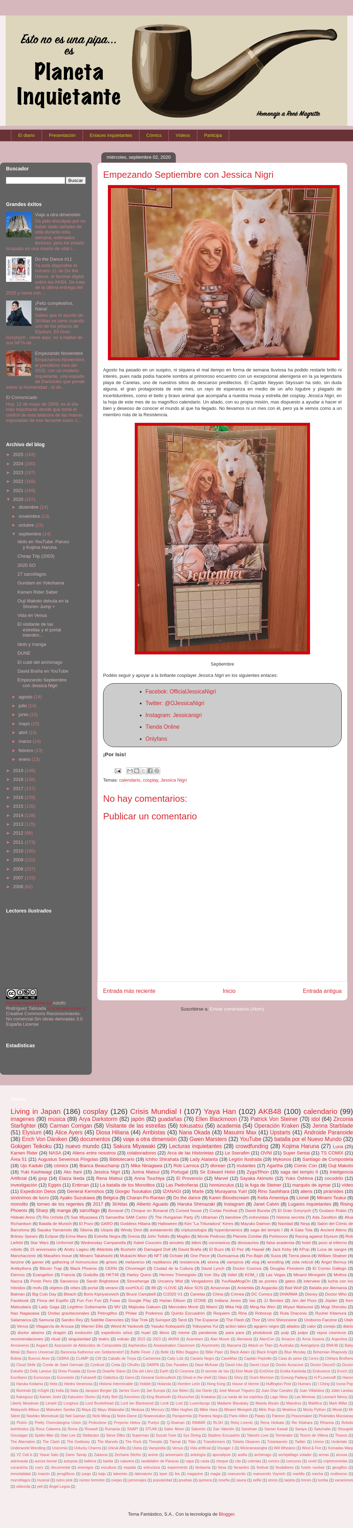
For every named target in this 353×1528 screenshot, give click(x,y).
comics (273, 1461)
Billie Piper (214, 1352)
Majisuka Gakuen (144, 1306)
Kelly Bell (110, 1397)
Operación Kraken (276, 1126)
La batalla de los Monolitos (127, 1185)
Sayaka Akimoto (257, 1178)
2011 (19, 842)
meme (184, 1332)
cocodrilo (334, 1178)
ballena (90, 1461)
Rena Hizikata (272, 1423)
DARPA (152, 1365)
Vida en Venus (32, 615)
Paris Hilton (238, 1416)
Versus (177, 1448)
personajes (137, 1480)
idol (315, 1119)
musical (43, 1480)
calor (311, 1326)
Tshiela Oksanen (246, 1442)
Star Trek (139, 1319)
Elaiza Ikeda (71, 1178)
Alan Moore (219, 1339)
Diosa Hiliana (112, 1132)
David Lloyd (259, 1365)
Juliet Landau (342, 1391)
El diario (26, 135)
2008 (19, 869)
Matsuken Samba (60, 1410)
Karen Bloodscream (229, 1197)
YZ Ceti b (24, 1455)
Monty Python (314, 1410)
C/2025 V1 (173, 1294)
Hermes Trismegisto (177, 1274)
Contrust (97, 1365)
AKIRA (173, 1339)
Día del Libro (142, 1371)
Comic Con (305, 1165)
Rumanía (112, 1429)
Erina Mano (76, 1236)
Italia (74, 1391)
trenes (306, 1480)
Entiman (80, 1185)
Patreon (278, 1416)
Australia (286, 1345)
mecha (317, 1474)
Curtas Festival (224, 1210)
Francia (68, 1274)
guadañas (170, 1119)
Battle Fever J (142, 1352)
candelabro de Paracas (160, 1461)
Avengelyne (309, 1345)
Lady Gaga (49, 1306)
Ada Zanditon (324, 1217)
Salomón (198, 1429)
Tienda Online (162, 727)
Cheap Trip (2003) (35, 556)
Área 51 (19, 1159)
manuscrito (237, 1474)
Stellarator (90, 1435)
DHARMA (289, 1294)
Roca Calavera (48, 1429)
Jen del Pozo (304, 1300)
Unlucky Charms (87, 1448)
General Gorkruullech (158, 1378)
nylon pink (64, 1480)
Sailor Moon (174, 1429)
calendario (129, 780)
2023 (19, 472)
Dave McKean (206, 1365)
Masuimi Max (240, 1132)
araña (242, 1455)
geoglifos (339, 1467)
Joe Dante (203, 1391)
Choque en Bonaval (149, 1210)
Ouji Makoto (340, 1165)
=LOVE (170, 1287)
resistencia (189, 1262)
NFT (158, 1255)
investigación (24, 1185)
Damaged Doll (157, 1249)
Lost (179, 1403)
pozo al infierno (332, 1242)
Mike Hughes (182, 1410)
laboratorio (143, 1474)
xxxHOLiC (134, 1287)
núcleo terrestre (91, 1480)
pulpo (303, 1332)
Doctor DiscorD (322, 1365)
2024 (19, 463)
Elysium (32, 1132)
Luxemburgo (200, 1403)
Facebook (20, 1300)
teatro (103, 1338)
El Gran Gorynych (294, 1210)
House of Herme (245, 1384)
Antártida (245, 1287)
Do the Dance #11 (53, 259)
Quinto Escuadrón (188, 1313)
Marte (198, 1191)
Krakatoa (208, 1397)
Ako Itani (73, 1172)
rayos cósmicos (331, 1332)
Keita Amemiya (273, 1197)
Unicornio (60, 1448)
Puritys (153, 1423)
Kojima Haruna (300, 1146)
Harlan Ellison (173, 1300)
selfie (257, 1480)
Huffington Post (278, 1384)
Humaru (304, 1384)
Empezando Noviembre (59, 353)
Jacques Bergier (98, 1391)
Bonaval (115, 1210)
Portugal (179, 1172)
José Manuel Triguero (237, 1391)
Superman (140, 1435)
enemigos (86, 1467)
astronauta (19, 1461)
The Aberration (23, 1442)
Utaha (137, 1448)
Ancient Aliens (334, 1229)
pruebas (185, 1480)
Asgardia (269, 1287)
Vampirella (157, 1448)
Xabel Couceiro (147, 1242)
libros (164, 1332)
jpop (42, 1178)
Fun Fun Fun (89, 1300)
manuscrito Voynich (269, 1474)
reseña (224, 1480)
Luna (338, 1146)
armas (324, 1455)
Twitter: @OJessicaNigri (174, 703)
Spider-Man (44, 1435)
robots (16, 1249)
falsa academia (280, 1242)
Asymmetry (211, 1345)
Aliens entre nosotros (94, 1153)
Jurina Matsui (146, 1172)
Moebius (289, 1410)
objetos (55, 1287)
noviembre (30, 516)
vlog (255, 1262)
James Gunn (129, 1391)
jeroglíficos (65, 1474)
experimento (177, 1467)
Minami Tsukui (331, 1197)
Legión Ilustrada (245, 1159)
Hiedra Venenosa (78, 1384)
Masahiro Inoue (57, 1255)
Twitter (300, 1442)
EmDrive (266, 1371)
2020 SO (26, 565)
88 (153, 1287)
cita (238, 1461)
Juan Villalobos (311, 1391)
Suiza (275, 1255)
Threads (155, 1442)
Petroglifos (107, 1313)
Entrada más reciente (129, 991)
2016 (19, 797)
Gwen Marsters (208, 1139)
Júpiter (331, 1300)
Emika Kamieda (293, 1371)
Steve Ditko (115, 1435)
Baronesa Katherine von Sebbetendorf (92, 1352)
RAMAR (199, 1423)
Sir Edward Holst (217, 1172)
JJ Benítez (273, 1300)
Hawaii (258, 1249)
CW (98, 1358)
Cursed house (189, 1210)
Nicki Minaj (101, 1416)
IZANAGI (172, 1191)
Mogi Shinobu (333, 1306)
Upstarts (280, 1132)
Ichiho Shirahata (162, 1159)
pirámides (333, 1191)
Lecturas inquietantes (195, 1146)
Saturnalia (322, 1429)
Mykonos (282, 1159)
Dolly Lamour (41, 1371)
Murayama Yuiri (231, 1191)
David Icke (234, 1365)
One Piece (200, 1255)
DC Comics (261, 1294)
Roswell (91, 1429)
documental (60, 1467)
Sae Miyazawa (84, 1217)
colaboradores (141, 1153)
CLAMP (82, 1358)
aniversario (174, 1455)
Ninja (305, 1223)
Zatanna (100, 1455)
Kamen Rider (24, 1153)
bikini (196, 1242)
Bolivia (16, 1358)
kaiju (102, 1474)
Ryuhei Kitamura (330, 1313)
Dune (91, 1371)
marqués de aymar (311, 1185)
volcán (123, 1338)
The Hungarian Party (174, 1217)
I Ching (323, 1384)
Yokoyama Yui (205, 1326)
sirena (213, 1262)
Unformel (64, 1242)
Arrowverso (20, 1345)
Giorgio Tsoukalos (133, 1191)
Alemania (244, 1339)
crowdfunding (251, 1146)
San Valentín (223, 1429)
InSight (43, 1391)
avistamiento (161, 1229)
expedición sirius (117, 1332)
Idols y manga (31, 644)
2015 (19, 806)
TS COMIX (332, 1153)
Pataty (260, 1416)
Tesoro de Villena (314, 1435)
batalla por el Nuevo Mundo (308, 1139)
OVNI (266, 1153)
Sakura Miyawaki (134, 1146)
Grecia (134, 1236)
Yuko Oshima (299, 1178)
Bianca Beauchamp (99, 1165)
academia (229, 1126)
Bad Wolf (293, 1287)
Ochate (176, 1255)
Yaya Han (220, 1111)
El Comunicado (21, 397)
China (218, 1294)
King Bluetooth (159, 1397)
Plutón (22, 1423)
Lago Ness (279, 1397)
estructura (152, 1467)
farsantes (241, 1467)
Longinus (71, 1403)
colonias (254, 1461)
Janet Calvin (266, 1204)
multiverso (338, 1474)
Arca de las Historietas (190, 1153)
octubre (27, 525)
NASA (55, 1153)
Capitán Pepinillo (257, 1358)
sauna (241, 1480)
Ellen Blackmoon (216, 1119)
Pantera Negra (210, 1416)
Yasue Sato (48, 1455)
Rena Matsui (109, 1178)
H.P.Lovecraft (325, 1378)
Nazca (16, 1281)
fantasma (202, 1467)
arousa (341, 1455)
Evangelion (43, 1274)
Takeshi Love (257, 1435)
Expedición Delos (38, 1191)
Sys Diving (192, 1435)
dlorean (217, 1165)
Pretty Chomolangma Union (58, 1423)
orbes (75, 1287)
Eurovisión (65, 1378)
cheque (222, 1461)
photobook (263, 1332)
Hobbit (145, 1384)
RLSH (218, 1423)
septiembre (31, 533)
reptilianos (161, 1262)
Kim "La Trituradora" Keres (209, 1223)
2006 (19, 886)
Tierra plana (299, 1255)
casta (205, 1461)
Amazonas (220, 1287)
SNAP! (132, 1429)
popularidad (162, 1480)
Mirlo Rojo (267, 1410)
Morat (337, 1410)
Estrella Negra (107, 1236)
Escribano (19, 1378)
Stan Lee (68, 1435)
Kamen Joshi (50, 1397)
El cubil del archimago (39, 662)
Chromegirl (135, 1268)
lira (177, 1474)
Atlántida (105, 1249)
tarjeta (290, 1480)
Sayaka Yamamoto (54, 1229)
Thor (256, 1319)
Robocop (263, 1313)
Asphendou (137, 1345)
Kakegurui (24, 1397)
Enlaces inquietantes (111, 135)
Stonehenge (138, 1281)
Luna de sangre (332, 1249)
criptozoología (194, 1229)
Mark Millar (338, 1403)
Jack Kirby (282, 1249)
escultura (108, 1467)
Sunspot (162, 1319)
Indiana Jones (228, 1300)
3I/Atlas (119, 1204)
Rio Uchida (53, 1217)
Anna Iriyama (313, 1339)
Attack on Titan (260, 1345)
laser (164, 1474)
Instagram (234, 1204)
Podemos (154, 1313)
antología (197, 1455)
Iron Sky (212, 1274)
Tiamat (174, 1442)
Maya (86, 1410)
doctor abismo (31, 1332)
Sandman (249, 1429)
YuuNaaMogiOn (236, 1281)
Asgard (42, 1345)
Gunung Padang (294, 1378)
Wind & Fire (311, 1448)
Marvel (221, 1178)
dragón (59, 1332)
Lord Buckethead (99, 1403)
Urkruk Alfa (117, 1448)
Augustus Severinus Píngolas (68, 1159)
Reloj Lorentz (242, 1423)
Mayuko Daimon (256, 1223)
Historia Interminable (116, 1384)
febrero (27, 750)
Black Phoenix (83, 1268)
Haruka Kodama (29, 1384)
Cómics (153, 135)
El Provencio (189, 1178)
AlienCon (266, 1339)
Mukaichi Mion (133, 1255)
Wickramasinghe (253, 1448)
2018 (19, 779)
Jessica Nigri (174, 780)
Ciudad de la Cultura (173, 1268)
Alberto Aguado (152, 1204)
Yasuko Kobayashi (168, 1326)
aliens (306, 1191)
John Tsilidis (158, 1236)
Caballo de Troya (122, 1358)
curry (39, 1467)
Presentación (62, 135)
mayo (25, 723)
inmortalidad (21, 1474)
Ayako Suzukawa (77, 1197)
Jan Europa (155, 1391)
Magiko (183, 1236)
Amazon (288, 1339)
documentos (95, 1139)
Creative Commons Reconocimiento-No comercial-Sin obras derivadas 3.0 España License (44, 1019)
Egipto (54, 1185)
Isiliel (232, 1274)
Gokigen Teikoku (31, 1146)
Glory (238, 1378)
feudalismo (284, 1467)
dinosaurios (248, 1242)
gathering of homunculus (75, 1262)
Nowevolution (155, 1416)
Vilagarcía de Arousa (55, 1326)
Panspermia (182, 1416)
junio (24, 714)
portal (93, 1287)
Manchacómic (23, 1255)
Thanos (341, 1435)
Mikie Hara (208, 1410)
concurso (293, 1461)
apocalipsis (222, 1455)
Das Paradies (177, 1365)
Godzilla (90, 1274)
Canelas (197, 1294)
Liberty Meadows (24, 1403)
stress (273, 1480)
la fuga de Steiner (263, 1185)
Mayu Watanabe (110, 1410)
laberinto (120, 1474)
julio (23, 705)
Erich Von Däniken (44, 1139)
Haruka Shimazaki (196, 1204)
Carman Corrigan (70, 1126)
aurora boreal (46, 1461)
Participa (213, 135)
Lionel (303, 1197)
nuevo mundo (82, 1146)
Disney (311, 1294)
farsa (222, 1467)
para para (235, 1332)
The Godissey (78, 1442)
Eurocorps (42, 1378)
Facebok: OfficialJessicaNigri (180, 692)
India (60, 1391)
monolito (19, 1204)
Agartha (275, 1165)
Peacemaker (302, 1416)
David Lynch (212, 1268)
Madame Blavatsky (233, 1403)
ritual (55, 1338)
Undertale (339, 1442)
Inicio (229, 991)
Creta (115, 1365)
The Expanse (206, 1319)
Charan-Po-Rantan (145, 1197)
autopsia (70, 1461)
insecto (44, 1474)
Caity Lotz (175, 1358)
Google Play (139, 1300)
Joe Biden (180, 1391)
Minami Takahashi (96, 1255)
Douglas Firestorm (287, 1268)
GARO (107, 1223)
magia (215, 1474)
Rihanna (327, 1423)
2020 (19, 499)
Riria (242, 1313)
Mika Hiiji (233, 1306)
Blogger (226, 1514)
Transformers (214, 1442)
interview (312, 1281)
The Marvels (107, 1442)
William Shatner (332, 1255)
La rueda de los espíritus (242, 1397)
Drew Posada (69, 1371)
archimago (262, 1455)
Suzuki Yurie (166, 1435)
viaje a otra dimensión (150, 1139)
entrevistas (259, 1217)
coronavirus (219, 1242)
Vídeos (183, 135)
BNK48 (332, 1345)
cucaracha (19, 1467)
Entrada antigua (322, 991)
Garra (129, 1378)
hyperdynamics (229, 1229)
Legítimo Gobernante (87, 1306)
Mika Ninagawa (146, 1165)
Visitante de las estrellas (136, 1126)
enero (25, 759)
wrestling (276, 1262)
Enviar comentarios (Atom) (237, 1009)
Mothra (340, 1274)
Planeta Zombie (247, 1236)
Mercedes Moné (183, 1306)
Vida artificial (200, 1448)
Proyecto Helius (127, 1423)
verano (112, 1287)
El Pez (238, 1249)
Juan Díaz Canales (277, 1391)
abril (24, 732)
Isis (252, 1300)
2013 (19, 824)
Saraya (301, 1429)
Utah (348, 1319)
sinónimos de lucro (30, 1197)
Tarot (182, 1319)
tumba (323, 1480)
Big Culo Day (44, 1294)
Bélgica (110, 1197)
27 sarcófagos (31, 574)
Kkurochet (186, 1397)
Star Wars (39, 1242)
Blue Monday (295, 1352)
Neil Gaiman (75, 1416)
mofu (37, 1287)
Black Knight (267, 1352)
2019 (19, 770)
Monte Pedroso (211, 1236)
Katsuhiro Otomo (81, 1397)
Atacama (234, 1345)
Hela (53, 1384)
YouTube (250, 1139)
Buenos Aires (39, 1358)
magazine (195, 1474)
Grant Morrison (261, 1378)
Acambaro (194, 1339)
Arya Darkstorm (98, 1119)
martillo (299, 1474)
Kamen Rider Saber (37, 592)
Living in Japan (36, 1111)
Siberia (86, 1229)
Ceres (313, 1358)
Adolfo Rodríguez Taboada (36, 1005)
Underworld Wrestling (28, 1448)
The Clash (51, 1442)
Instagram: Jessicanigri (173, 715)
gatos (290, 1281)
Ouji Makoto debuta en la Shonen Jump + (42, 603)
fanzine (17, 1262)
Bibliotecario (121, 1159)
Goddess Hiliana (135, 1223)
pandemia (208, 1332)
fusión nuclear (312, 1467)
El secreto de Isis (215, 1371)
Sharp (42, 1210)
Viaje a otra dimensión (57, 214)
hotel (306, 1242)
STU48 (151, 1429)
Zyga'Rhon (258, 1172)
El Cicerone (184, 1371)
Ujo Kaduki (31, 1165)
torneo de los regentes (60, 1204)
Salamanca (21, 1319)
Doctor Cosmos (247, 1268)
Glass (222, 1378)
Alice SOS (193, 1287)
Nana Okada (194, 1132)
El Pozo (86, 1223)
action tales (236, 1326)
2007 (19, 877)
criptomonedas (335, 1461)
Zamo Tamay (76, 1455)
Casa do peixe (290, 1358)
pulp (285, 1332)
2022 (19, 481)
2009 (19, 859)
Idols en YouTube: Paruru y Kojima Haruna (43, 544)
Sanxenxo (69, 1281)
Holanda (164, 1384)
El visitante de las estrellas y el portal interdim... (39, 629)
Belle (165, 1352)
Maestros (293, 1403)
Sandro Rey (72, 1319)
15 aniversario (43, 1249)
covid (312, 1461)
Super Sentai (296, 1153)
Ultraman (209, 1217)
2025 (19, 454)
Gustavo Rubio (333, 1210)
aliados (293, 1326)
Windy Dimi (131, 1229)
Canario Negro (202, 1358)
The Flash (235, 1319)
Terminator (284, 1435)
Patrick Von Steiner (274, 1119)
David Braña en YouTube (42, 671)
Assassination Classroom (174, 1345)
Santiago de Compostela (327, 1159)
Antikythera (21, 1268)
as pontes (268, 1281)
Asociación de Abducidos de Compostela (87, 1345)
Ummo (318, 1442)
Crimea (237, 1294)
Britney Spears (24, 1236)
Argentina (339, 1339)
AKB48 (269, 1111)
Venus (23, 1326)
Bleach (70, 1294)
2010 (19, 851)
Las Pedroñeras (182, 1185)
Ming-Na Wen (262, 1306)
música (56, 1119)
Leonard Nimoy (334, 1397)
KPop (304, 1249)
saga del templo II (299, 1172)
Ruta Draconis (293, 1313)
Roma (73, 1429)
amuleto (176, 1242)
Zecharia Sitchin (127, 1455)
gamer (38, 1262)
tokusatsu (191, 1126)
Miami (211, 1306)
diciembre (29, 507)
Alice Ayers (69, 1132)
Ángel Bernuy (333, 1262)
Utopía (107, 1229)
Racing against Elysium (316, 1236)
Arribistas (153, 1132)
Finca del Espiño (52, 1300)
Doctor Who (336, 1294)
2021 (19, 490)
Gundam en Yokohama (40, 583)
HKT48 (112, 1274)
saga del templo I (266, 1229)
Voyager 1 (225, 1448)
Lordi (165, 1403)
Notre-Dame (127, 1416)
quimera (205, 1480)
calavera (127, 1461)
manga (64, 1210)
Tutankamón (277, 1442)
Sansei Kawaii (276, 1429)
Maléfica (315, 1403)
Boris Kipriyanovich (101, 1294)
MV (117, 1306)
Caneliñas (229, 1358)
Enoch (342, 1371)
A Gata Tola (301, 1229)
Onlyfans (156, 739)
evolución (83, 1332)
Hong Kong (216, 1384)
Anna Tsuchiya (149, 1178)
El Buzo (216, 1249)
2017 (19, 788)
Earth (164, 1371)
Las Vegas (276, 1274)
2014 (19, 815)
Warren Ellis (92, 1326)
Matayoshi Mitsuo (25, 1410)
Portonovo (278, 1236)
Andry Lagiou (76, 1249)
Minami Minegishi (309, 1274)
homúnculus (221, 1185)
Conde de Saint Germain (63, 1365)
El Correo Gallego (329, 1268)
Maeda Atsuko (267, 1403)
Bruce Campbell (141, 1294)
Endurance (321, 1371)
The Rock (133, 1442)
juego (86, 1474)
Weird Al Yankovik (126, 1326)
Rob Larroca (186, 1165)
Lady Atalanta (204, 1159)
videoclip (23, 1486)
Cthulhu (133, 1365)
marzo (26, 741)
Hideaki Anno (23, 1217)
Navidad (285, 1223)
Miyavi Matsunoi (298, 1306)
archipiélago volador (295, 1455)
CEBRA (62, 1358)
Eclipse (52, 1236)
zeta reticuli (302, 1262)
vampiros (235, 1262)
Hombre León (189, 1384)
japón (137, 1119)
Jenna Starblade (332, 1126)
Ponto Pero (41, 1281)
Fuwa (115, 1300)
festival (262, 1467)
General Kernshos (85, 1191)
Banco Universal (39, 1352)
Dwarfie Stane (113, 1371)
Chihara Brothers (339, 1358)
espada (130, 1467)
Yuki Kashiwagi (36, 1172)
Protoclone (97, 1423)
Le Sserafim (237, 1153)
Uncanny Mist (170, 1281)
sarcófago (89, 1210)
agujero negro (266, 1326)
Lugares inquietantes (309, 1204)
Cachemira (151, 1358)
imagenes (23, 1119)
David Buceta (257, 1210)
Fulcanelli (88, 1378)
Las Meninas (304, 1397)
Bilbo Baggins (187, 1352)
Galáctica (110, 1378)
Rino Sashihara (273, 1191)
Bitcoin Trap (51, 1268)
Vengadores (202, 1281)
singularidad (79, 1338)
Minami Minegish (238, 1410)
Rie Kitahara (302, 1423)
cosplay (150, 780)
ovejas (116, 1480)
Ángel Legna (59, 1486)
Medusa (137, 1410)
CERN (111, 1268)
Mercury (157, 1410)
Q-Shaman (176, 1423)
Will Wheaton (284, 1448)
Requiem (221, 1313)
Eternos (18, 1274)
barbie (108, 1461)
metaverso (135, 1262)
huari (146, 1332)
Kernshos (132, 1397)
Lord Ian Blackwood (137, 1403)
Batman (18, 1294)
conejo (329, 1326)
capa (190, 1461)
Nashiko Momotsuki (42, 1416)
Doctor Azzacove (290, 1365)
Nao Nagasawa (25, 1313)
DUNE (23, 653)
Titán (192, 1442)
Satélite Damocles (107, 1319)
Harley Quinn (139, 1274)
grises (111, 1262)
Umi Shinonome (282, 1319)
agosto (26, 696)
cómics (61, 1165)
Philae (131, 1313)
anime (153, 1455)
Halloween (167, 1223)
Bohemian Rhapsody (330, 1352)
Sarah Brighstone (102, 1281)
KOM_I (251, 1274)
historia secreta (290, 1217)
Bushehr (128, 1249)
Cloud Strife (26, 1365)
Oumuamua (228, 1255)
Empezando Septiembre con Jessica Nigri (41, 682)
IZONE (200, 1300)
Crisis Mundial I (155, 1111)
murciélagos (20, 1480)
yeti (40, 1486)
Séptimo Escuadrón (224, 1435)
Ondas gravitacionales (68, 1313)
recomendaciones (27, 1338)
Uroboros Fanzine (320, 1319)
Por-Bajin (254, 1255)
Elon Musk (244, 1371)
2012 (19, 833)
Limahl (51, 1403)
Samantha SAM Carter (126, 1217)
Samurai (46, 1319)
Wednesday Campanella (103, 1242)
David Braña (189, 1249)
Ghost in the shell (197, 1378)
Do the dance (187, 1197)
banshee (233, 1217)
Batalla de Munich (55, 1223)
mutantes (246, 1165)
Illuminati (23, 1391)
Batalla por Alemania (328, 1287)
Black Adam (240, 1352)
